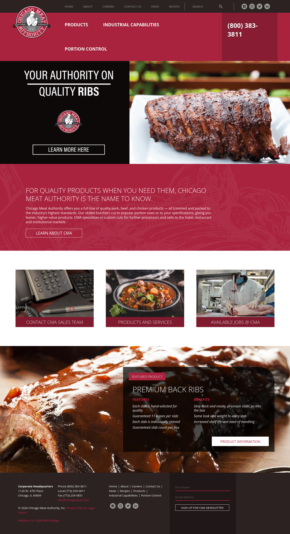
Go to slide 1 (275, 156)
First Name (182, 487)
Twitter (259, 6)
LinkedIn (267, 6)
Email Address (184, 497)
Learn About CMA (54, 233)
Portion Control (86, 49)
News (155, 6)
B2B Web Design (48, 520)
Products (76, 25)
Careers (108, 6)
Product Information (240, 441)
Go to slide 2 (280, 156)
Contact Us (132, 6)
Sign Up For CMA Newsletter (202, 508)
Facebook (244, 6)
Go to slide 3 (284, 156)
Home (69, 6)
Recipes (174, 6)
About (88, 6)
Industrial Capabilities (131, 25)
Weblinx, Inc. (26, 520)
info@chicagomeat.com (73, 500)
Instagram (252, 6)
